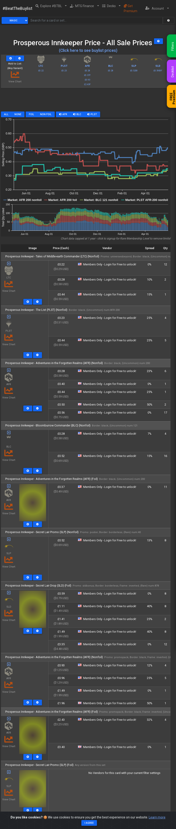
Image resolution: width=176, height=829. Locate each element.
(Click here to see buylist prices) (88, 50)
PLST (92, 114)
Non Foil (46, 114)
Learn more (157, 817)
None (17, 114)
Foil (31, 114)
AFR (63, 114)
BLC (77, 114)
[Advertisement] (85, 101)
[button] (51, 6)
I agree (89, 822)
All (6, 114)
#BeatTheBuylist (17, 8)
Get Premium (130, 8)
